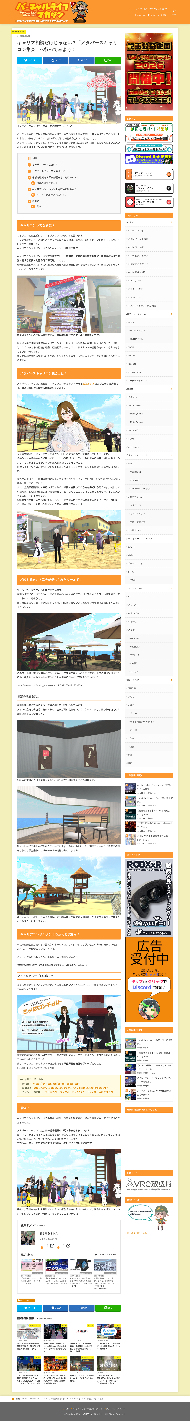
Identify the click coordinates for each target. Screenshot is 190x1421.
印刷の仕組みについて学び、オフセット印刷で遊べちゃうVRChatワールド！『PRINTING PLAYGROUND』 (104, 1283)
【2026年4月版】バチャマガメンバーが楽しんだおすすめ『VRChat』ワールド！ (56, 1280)
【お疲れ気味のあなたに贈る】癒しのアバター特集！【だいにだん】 (31, 1280)
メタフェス (135, 505)
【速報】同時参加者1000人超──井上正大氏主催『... (155, 825)
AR (129, 597)
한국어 (163, 15)
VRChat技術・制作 (137, 272)
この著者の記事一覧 (106, 1255)
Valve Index (133, 447)
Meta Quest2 (136, 414)
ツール (131, 572)
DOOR (131, 347)
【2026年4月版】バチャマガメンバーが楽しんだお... (154, 1067)
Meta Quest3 (136, 422)
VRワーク (135, 655)
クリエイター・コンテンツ (139, 538)
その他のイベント (136, 497)
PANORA (132, 688)
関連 (36, 206)
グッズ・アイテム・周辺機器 (142, 306)
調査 (130, 763)
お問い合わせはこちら (136, 1233)
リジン (90, 1092)
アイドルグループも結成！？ (49, 194)
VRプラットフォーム (136, 314)
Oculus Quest (134, 405)
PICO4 (131, 439)
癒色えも (87, 383)
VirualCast (135, 647)
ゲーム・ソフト (135, 563)
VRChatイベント (18, 31)
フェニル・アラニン (70, 1092)
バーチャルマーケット (141, 488)
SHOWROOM (134, 372)
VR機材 (129, 389)
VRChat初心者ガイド (138, 264)
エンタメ (134, 672)
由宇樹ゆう (147, 1098)
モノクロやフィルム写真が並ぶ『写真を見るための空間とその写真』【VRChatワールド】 (81, 1282)
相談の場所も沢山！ (44, 183)
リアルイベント (138, 514)
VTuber (131, 555)
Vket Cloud (135, 472)
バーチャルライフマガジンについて (151, 9)
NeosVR (131, 355)
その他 (131, 705)
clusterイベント (137, 330)
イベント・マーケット (137, 455)
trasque (146, 1086)
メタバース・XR (134, 588)
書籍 (130, 755)
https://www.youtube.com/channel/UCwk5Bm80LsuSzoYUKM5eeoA (69, 1088)
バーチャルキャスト (137, 380)
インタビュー (134, 297)
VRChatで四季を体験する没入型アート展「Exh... (155, 838)
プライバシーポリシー (115, 1409)
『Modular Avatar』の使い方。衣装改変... (155, 800)
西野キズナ (105, 1092)
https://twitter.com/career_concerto (55, 1083)
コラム (131, 738)
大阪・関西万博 (138, 522)
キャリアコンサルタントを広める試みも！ (52, 189)
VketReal (134, 480)
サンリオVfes (134, 530)
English (152, 15)
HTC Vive (132, 397)
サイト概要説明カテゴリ (142, 722)
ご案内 (131, 696)
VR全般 (131, 630)
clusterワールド (137, 339)
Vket (130, 464)
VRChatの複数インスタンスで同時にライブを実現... (155, 787)
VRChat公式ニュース (138, 256)
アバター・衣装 (37, 1273)
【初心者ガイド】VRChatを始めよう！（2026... (153, 813)
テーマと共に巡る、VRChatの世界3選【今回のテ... (154, 1093)
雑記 (132, 746)
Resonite (132, 364)
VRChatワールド (61, 1273)
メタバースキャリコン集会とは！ (47, 171)
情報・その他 (132, 680)
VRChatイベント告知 (138, 239)
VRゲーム (132, 622)
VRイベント (133, 605)
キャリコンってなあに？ (43, 164)
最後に (33, 201)
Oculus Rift (133, 430)
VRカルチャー (134, 281)
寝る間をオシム (149, 1073)
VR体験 (134, 663)
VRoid (133, 580)
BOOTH (131, 547)
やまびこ (146, 1048)
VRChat (129, 222)
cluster (131, 322)
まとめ (133, 713)
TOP (67, 1409)
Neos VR (134, 638)
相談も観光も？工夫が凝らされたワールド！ (53, 177)
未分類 (133, 730)
